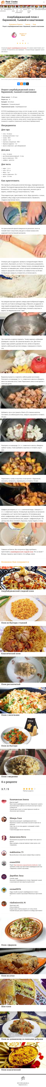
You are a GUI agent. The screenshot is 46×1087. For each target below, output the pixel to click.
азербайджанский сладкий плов (21, 552)
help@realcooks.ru (23, 1084)
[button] (44, 2)
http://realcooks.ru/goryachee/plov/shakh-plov (26, 865)
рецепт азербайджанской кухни (17, 48)
